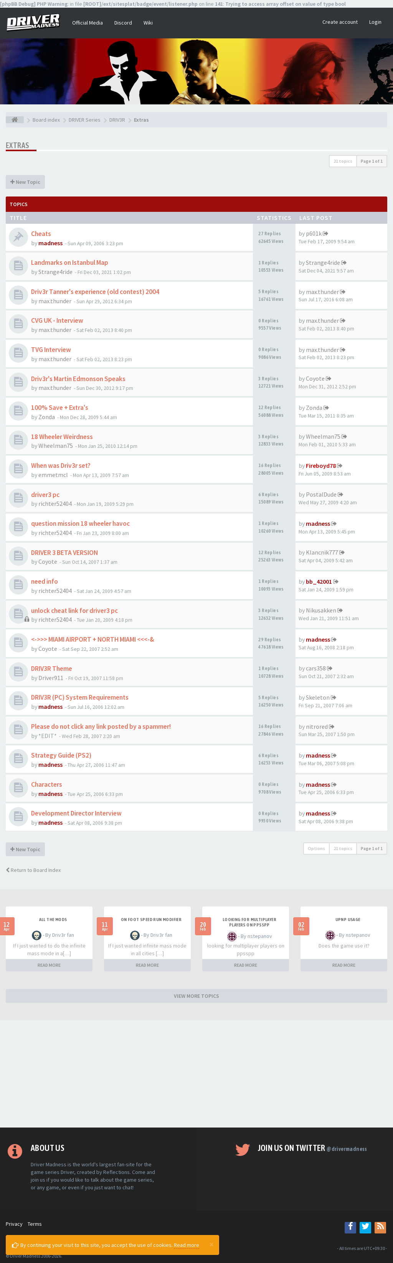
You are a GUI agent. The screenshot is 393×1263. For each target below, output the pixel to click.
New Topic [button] (25, 181)
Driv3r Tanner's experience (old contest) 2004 (95, 291)
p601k (314, 233)
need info (44, 581)
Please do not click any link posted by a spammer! (101, 726)
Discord (123, 22)
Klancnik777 (322, 552)
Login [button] (375, 21)
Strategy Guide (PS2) (61, 755)
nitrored (317, 726)
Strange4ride (55, 272)
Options (316, 848)
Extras (17, 145)
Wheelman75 (55, 445)
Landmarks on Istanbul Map (69, 262)
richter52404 (55, 503)
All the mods (53, 919)
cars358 (316, 668)
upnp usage (347, 919)
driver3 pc (45, 494)
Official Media (87, 22)
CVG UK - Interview (57, 320)
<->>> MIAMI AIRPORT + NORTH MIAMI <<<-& (92, 639)
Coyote (315, 378)
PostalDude (321, 494)
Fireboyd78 (321, 465)
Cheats (41, 233)
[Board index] (15, 119)
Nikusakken (321, 610)
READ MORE (49, 965)
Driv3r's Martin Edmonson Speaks (78, 379)
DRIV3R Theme (51, 668)
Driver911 (50, 678)
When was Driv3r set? (61, 465)
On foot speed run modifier (151, 919)
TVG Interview (51, 349)
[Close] (211, 1244)
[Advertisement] (196, 1074)
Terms (35, 1223)
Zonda (46, 417)
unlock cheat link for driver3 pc (74, 610)
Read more (186, 1245)
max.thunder (54, 301)
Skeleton (318, 697)
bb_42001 (319, 581)
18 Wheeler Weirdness (62, 437)
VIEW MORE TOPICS (196, 995)
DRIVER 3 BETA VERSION (64, 552)
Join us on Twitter (312, 1148)
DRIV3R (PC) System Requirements (80, 697)
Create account (340, 21)
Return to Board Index (33, 870)
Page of (372, 161)
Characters (46, 784)
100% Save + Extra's (59, 407)
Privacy (14, 1223)
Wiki (148, 22)
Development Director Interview (76, 813)
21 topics (343, 161)
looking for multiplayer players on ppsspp (249, 922)
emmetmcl (53, 475)
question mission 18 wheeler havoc (80, 523)
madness (50, 243)
